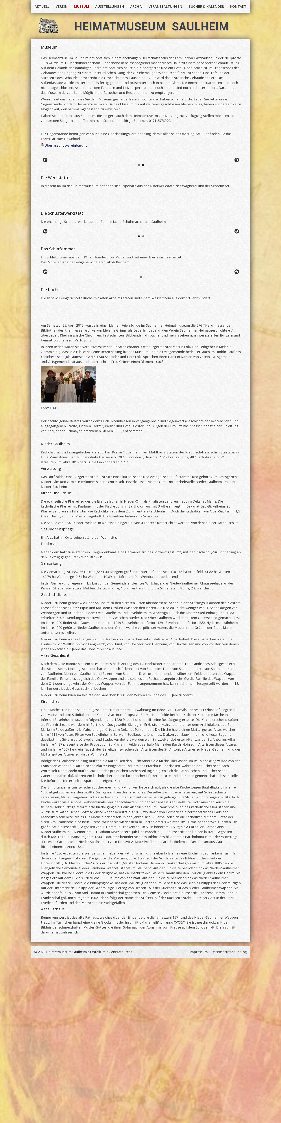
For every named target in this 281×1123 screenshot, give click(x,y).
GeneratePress (120, 1117)
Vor (236, 176)
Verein (62, 6)
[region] (141, 177)
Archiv (136, 6)
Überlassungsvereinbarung (65, 145)
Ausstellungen (109, 6)
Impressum (199, 1117)
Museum (81, 6)
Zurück (45, 176)
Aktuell (42, 6)
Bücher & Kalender (206, 6)
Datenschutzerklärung (229, 1117)
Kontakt (238, 6)
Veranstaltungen (165, 6)
